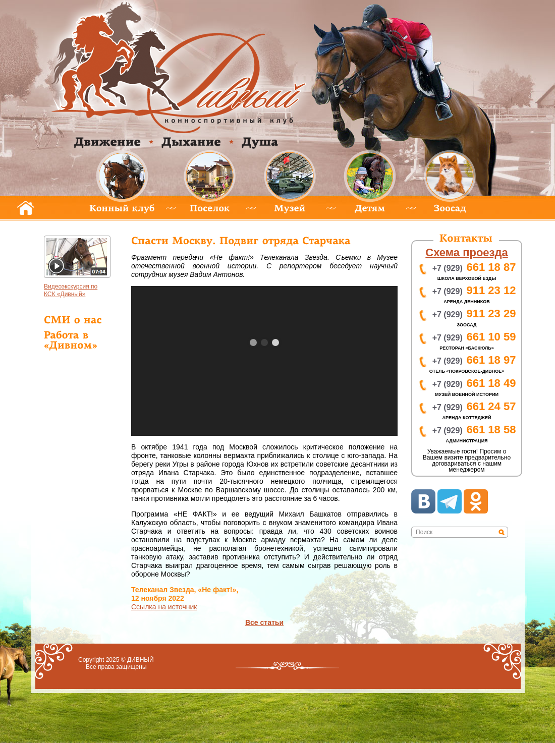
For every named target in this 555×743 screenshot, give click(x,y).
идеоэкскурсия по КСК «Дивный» (70, 290)
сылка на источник (164, 607)
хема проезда (466, 252)
